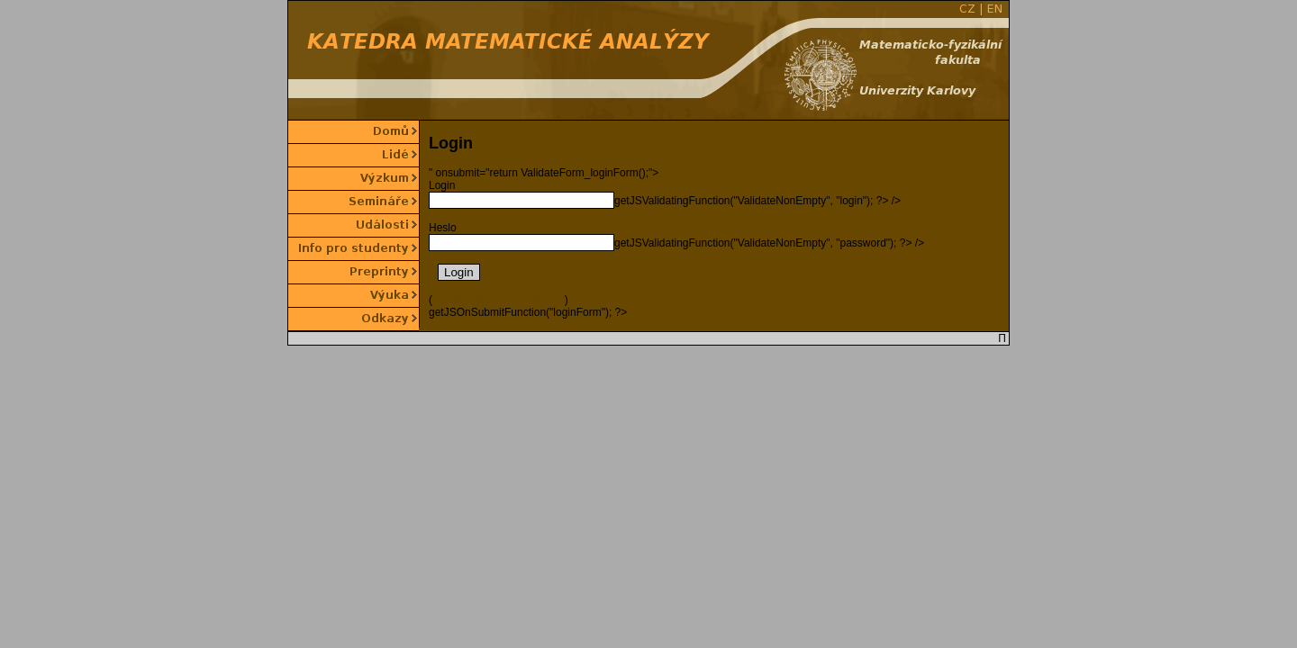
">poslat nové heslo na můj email (498, 300)
